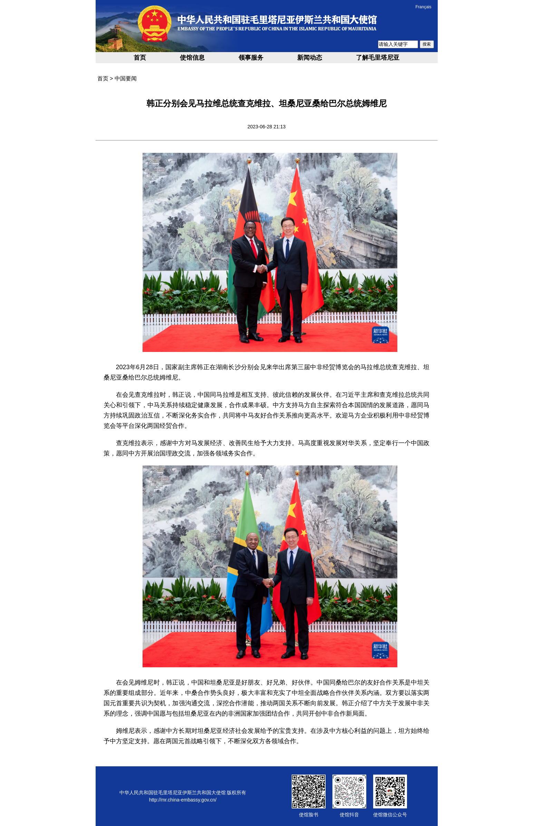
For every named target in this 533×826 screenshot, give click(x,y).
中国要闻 (126, 78)
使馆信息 (192, 57)
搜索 (427, 44)
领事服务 (251, 57)
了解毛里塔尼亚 (377, 57)
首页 (140, 57)
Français (423, 6)
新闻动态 (309, 57)
